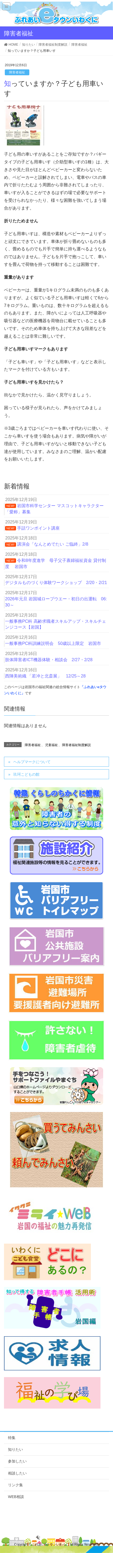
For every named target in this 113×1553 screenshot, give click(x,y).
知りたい (15, 1449)
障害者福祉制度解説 (76, 745)
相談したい (17, 1473)
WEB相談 (16, 1497)
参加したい (17, 1461)
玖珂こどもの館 (26, 774)
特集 (11, 1438)
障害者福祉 (17, 72)
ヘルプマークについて (32, 762)
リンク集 (15, 1485)
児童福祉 (51, 745)
